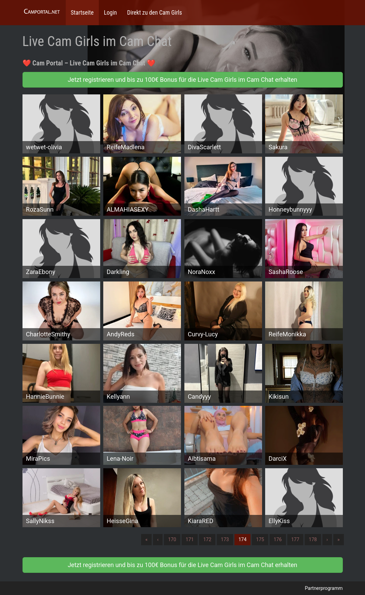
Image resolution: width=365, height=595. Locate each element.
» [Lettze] (338, 539)
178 (313, 539)
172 (207, 539)
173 (225, 539)
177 (295, 539)
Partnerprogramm (324, 588)
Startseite (82, 12)
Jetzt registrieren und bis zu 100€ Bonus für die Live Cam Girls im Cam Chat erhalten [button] (183, 79)
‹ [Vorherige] (157, 539)
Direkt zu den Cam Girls (154, 12)
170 (172, 539)
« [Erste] (146, 539)
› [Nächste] (327, 539)
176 (278, 539)
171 (190, 539)
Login (110, 12)
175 (260, 539)
